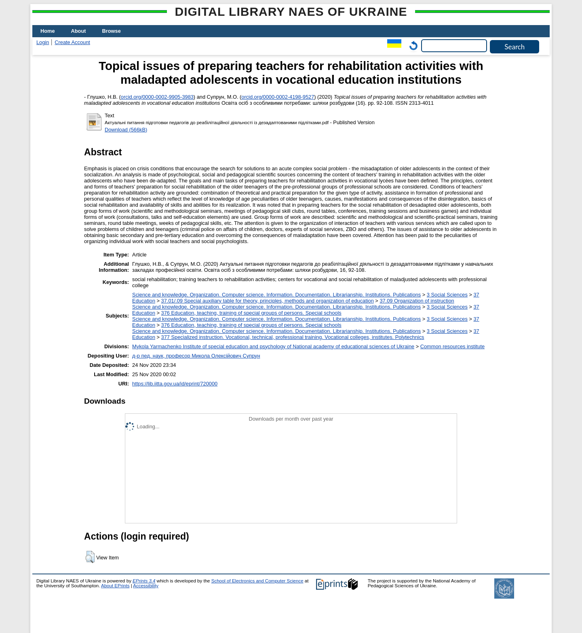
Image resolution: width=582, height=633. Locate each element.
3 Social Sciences (447, 295)
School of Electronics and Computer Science (257, 580)
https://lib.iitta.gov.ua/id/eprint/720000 (174, 384)
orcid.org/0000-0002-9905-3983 (157, 97)
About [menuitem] (78, 31)
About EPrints (115, 585)
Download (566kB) (126, 130)
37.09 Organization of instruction (417, 301)
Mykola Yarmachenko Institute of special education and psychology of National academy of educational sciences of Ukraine (273, 346)
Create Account (72, 42)
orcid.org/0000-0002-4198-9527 (277, 97)
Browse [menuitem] (111, 31)
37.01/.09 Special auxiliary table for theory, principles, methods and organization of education (267, 301)
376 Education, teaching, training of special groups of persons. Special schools (251, 313)
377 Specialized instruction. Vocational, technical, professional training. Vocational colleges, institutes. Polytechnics (292, 337)
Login (42, 42)
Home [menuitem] (47, 31)
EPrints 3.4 (144, 580)
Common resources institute (452, 346)
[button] (90, 557)
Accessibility (145, 585)
